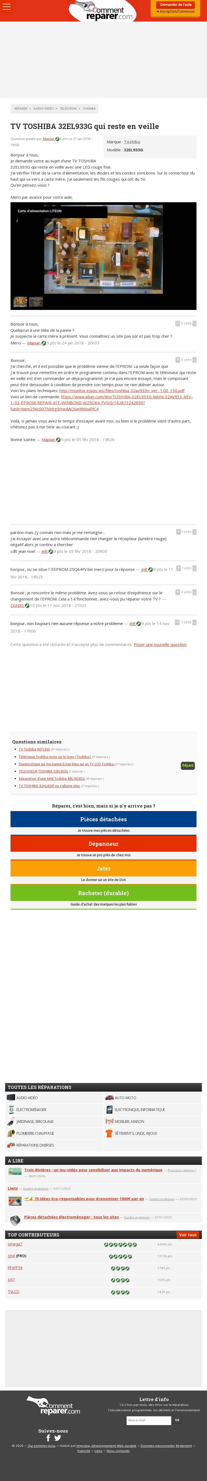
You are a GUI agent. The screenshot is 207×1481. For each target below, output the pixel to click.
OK (177, 1420)
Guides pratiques (36, 1188)
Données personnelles (158, 1446)
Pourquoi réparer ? (182, 1170)
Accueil (103, 11)
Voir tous (187, 1234)
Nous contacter (118, 1451)
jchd (11, 1255)
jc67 (11, 1279)
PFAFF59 (15, 1267)
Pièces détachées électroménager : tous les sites (71, 1217)
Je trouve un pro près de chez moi (103, 855)
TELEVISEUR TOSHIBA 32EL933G (43, 771)
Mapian (49, 139)
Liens (13, 1188)
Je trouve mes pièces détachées (103, 831)
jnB (45, 551)
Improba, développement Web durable (106, 1446)
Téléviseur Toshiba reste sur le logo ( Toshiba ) (55, 757)
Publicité (83, 1451)
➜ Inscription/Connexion (175, 12)
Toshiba (132, 141)
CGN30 (18, 605)
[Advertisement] (103, 59)
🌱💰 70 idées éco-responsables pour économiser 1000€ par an (84, 1198)
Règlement (184, 1446)
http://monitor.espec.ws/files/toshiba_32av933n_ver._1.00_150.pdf (121, 390)
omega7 (15, 1243)
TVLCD (13, 1291)
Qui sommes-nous (42, 1446)
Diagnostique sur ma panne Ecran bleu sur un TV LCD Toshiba (67, 764)
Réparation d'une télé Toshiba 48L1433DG (52, 779)
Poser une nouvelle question (160, 644)
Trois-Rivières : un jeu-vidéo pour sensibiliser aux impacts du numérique (93, 1169)
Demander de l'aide (176, 5)
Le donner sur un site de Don (103, 880)
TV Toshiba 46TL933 (34, 749)
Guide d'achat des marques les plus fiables (103, 904)
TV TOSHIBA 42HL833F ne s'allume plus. (49, 786)
